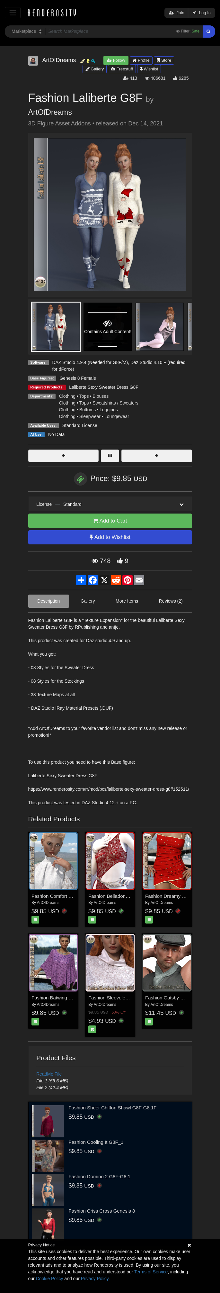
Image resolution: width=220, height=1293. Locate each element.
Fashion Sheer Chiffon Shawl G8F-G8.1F (113, 1107)
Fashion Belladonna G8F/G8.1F (122, 896)
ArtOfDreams (50, 112)
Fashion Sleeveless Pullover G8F (124, 997)
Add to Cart (110, 521)
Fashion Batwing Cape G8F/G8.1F (68, 997)
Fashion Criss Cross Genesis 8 (102, 1211)
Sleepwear (90, 416)
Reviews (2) (171, 601)
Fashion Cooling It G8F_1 (96, 1142)
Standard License (79, 425)
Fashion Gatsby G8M (168, 997)
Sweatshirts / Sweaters (115, 402)
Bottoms (87, 409)
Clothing (67, 396)
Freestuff (122, 69)
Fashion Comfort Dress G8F (61, 896)
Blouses (100, 396)
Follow (116, 60)
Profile (141, 60)
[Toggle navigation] (13, 12)
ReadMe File (49, 1074)
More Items (127, 601)
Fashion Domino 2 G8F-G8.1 (100, 1176)
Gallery (94, 69)
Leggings (109, 409)
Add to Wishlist (110, 537)
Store (164, 60)
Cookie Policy (49, 1278)
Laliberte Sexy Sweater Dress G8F (103, 387)
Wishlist (149, 69)
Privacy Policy (95, 1278)
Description (48, 601)
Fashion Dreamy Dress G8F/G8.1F (182, 896)
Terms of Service (151, 1271)
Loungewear (116, 416)
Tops (84, 396)
